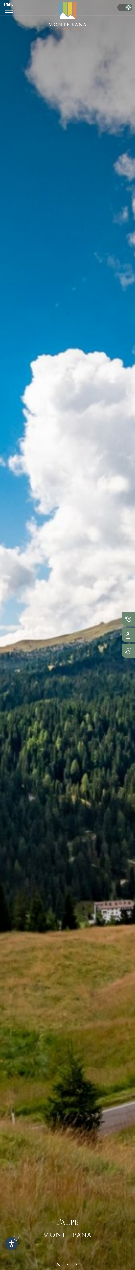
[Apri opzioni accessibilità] (11, 1243)
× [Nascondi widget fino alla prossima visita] (16, 1238)
